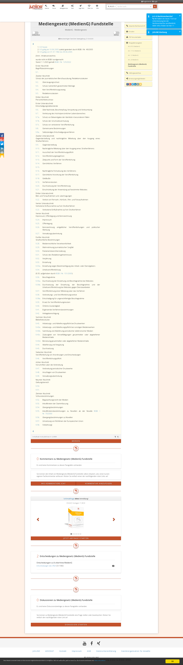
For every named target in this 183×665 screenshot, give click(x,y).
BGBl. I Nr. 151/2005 (64, 273)
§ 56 (37, 417)
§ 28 (37, 243)
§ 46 (37, 358)
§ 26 (37, 227)
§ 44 (37, 344)
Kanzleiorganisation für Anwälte (135, 651)
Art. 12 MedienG (133, 55)
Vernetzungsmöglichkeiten (135, 79)
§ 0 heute (43, 47)
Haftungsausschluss (133, 73)
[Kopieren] (117, 437)
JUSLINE (36, 651)
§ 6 (37, 109)
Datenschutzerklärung (106, 651)
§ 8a (37, 132)
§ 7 (37, 113)
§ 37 (37, 291)
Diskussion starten (76, 624)
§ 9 (37, 145)
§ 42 (37, 313)
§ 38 (37, 294)
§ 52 (37, 400)
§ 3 (37, 86)
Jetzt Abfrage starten (76, 538)
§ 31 (37, 255)
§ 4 (37, 89)
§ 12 (37, 156)
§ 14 (37, 163)
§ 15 (37, 167)
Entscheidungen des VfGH (46, 566)
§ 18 (37, 178)
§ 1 (37, 72)
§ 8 (37, 128)
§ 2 (37, 82)
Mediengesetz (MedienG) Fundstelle (137, 65)
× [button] (180, 15)
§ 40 (37, 306)
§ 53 (37, 403)
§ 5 (37, 93)
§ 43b (38, 331)
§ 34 (37, 269)
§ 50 (37, 386)
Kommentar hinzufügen (98, 483)
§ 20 (37, 186)
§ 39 (37, 302)
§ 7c (37, 124)
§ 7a (37, 117)
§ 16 (37, 171)
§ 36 (37, 277)
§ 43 (37, 323)
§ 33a (38, 266)
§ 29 (37, 247)
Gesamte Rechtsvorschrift (135, 26)
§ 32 (37, 258)
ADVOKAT (49, 651)
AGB (89, 651)
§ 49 (37, 376)
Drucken (130, 31)
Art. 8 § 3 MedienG (134, 46)
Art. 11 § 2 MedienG (134, 51)
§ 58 (37, 425)
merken (76, 441)
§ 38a (38, 298)
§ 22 (37, 199)
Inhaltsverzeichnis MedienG (136, 20)
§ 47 (37, 368)
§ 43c (38, 334)
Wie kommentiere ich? (53, 483)
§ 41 (37, 309)
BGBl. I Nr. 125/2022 (63, 62)
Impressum (77, 651)
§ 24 (37, 220)
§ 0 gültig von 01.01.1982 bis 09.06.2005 (56, 52)
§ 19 (37, 182)
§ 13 (37, 159)
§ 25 (37, 223)
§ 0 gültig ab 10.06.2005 (49, 49)
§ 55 (37, 411)
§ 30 (37, 251)
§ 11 (37, 152)
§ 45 (37, 348)
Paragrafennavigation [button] (134, 43)
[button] (47, 7)
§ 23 (37, 209)
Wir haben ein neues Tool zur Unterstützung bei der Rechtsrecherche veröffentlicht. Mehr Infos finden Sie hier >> (164, 22)
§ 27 (37, 233)
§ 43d (38, 341)
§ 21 (37, 189)
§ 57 (37, 421)
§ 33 (37, 262)
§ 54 (37, 407)
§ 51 (37, 390)
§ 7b (37, 121)
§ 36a (38, 281)
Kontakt (63, 651)
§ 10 (37, 148)
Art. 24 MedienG (133, 60)
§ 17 (37, 174)
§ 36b (38, 284)
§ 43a (38, 327)
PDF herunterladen (133, 37)
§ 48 (37, 372)
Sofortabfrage (69, 499)
